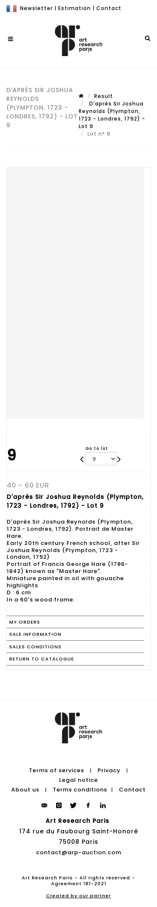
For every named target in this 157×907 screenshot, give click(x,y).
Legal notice (78, 780)
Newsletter (36, 8)
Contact (108, 8)
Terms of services (56, 770)
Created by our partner (78, 895)
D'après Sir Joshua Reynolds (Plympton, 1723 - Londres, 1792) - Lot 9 (112, 115)
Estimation (74, 8)
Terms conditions (80, 790)
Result (103, 96)
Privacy (109, 770)
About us (25, 790)
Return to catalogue (41, 658)
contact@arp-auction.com (78, 852)
